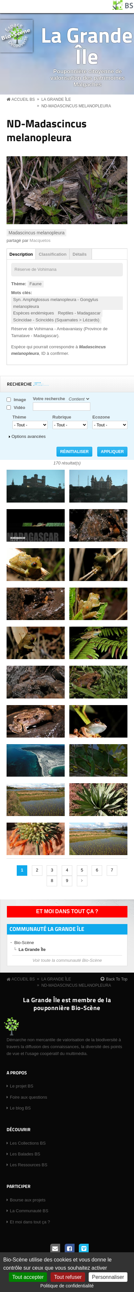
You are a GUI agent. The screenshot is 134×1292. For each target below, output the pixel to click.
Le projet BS (22, 1086)
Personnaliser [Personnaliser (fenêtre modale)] (108, 1277)
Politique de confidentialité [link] (67, 1285)
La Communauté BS (29, 1210)
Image (20, 399)
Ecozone (101, 417)
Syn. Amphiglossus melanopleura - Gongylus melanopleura (55, 303)
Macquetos (40, 240)
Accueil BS (23, 99)
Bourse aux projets (27, 1199)
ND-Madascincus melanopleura (76, 106)
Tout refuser (67, 1277)
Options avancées (28, 436)
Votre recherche (49, 398)
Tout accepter (28, 1277)
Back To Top (116, 979)
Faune (36, 283)
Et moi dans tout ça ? (67, 911)
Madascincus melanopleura (36, 232)
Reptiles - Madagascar (79, 313)
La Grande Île (87, 45)
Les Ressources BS (28, 1164)
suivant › (82, 881)
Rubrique (62, 417)
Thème (19, 417)
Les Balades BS (25, 1154)
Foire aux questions (28, 1097)
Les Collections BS (28, 1143)
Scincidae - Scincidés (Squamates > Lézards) (56, 319)
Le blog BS (20, 1108)
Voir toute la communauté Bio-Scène (67, 960)
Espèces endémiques (33, 313)
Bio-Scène (24, 942)
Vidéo (19, 407)
